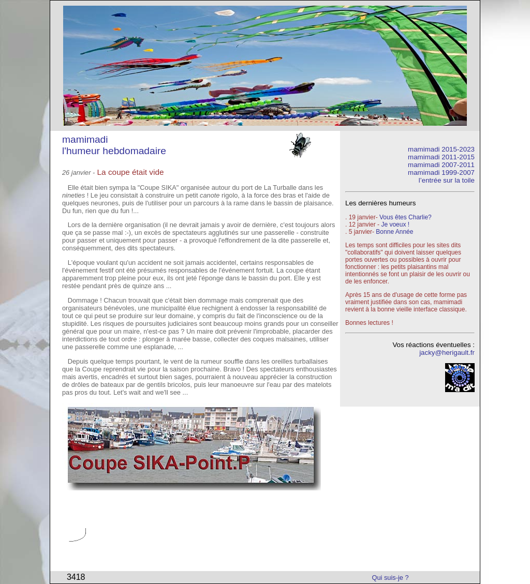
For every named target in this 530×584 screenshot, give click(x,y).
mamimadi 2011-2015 (441, 157)
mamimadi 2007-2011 (441, 165)
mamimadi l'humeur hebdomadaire (114, 145)
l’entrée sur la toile (447, 180)
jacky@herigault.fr (447, 352)
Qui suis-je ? (390, 577)
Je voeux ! (395, 224)
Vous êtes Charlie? (405, 217)
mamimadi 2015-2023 (441, 149)
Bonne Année (394, 231)
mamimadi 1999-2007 (441, 172)
